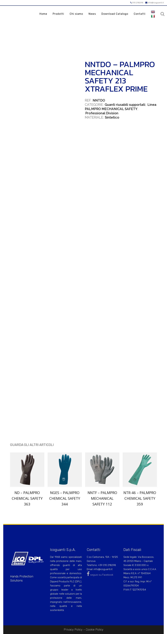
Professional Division (101, 113)
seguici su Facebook (100, 574)
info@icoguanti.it (154, 2)
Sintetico (112, 117)
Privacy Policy (73, 629)
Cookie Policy (94, 629)
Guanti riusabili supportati (125, 105)
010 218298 (136, 2)
